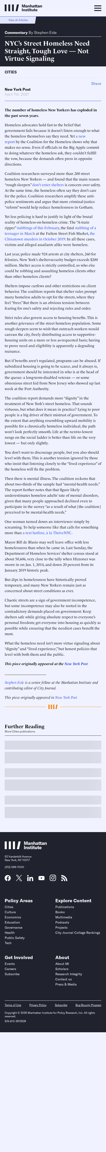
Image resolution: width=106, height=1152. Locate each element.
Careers (10, 969)
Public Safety (15, 938)
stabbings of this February (38, 227)
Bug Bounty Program (88, 1005)
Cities (11, 72)
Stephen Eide (45, 32)
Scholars (61, 969)
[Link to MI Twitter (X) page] (19, 879)
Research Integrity (68, 974)
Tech (8, 943)
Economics (13, 917)
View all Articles (18, 20)
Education (12, 922)
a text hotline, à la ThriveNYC (47, 532)
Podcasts (62, 922)
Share (96, 83)
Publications (64, 907)
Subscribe (12, 974)
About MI (62, 964)
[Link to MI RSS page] (64, 879)
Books (60, 912)
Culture (10, 912)
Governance (13, 927)
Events (10, 964)
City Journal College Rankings (77, 933)
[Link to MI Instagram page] (53, 879)
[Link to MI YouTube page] (41, 878)
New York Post (17, 89)
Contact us (63, 979)
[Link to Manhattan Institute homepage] (26, 848)
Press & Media (66, 984)
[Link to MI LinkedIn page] (30, 879)
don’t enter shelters (48, 184)
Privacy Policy (37, 1005)
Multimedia (63, 917)
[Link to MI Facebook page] (8, 879)
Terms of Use (13, 1005)
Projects (61, 927)
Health (10, 933)
